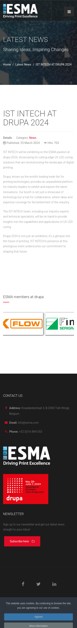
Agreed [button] (38, 619)
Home (7, 64)
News (32, 137)
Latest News (23, 64)
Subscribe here (22, 541)
